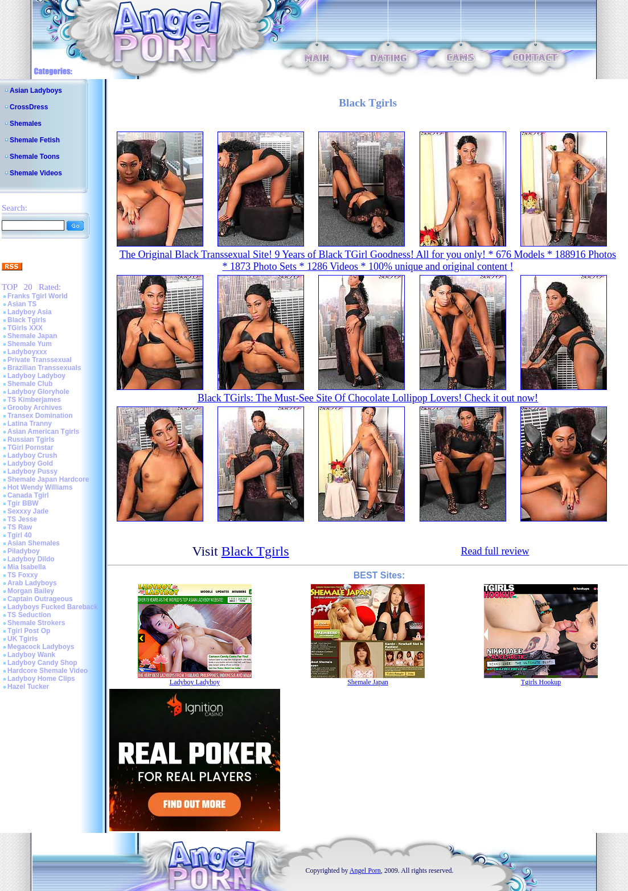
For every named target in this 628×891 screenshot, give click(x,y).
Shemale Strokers (36, 623)
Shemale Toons (35, 157)
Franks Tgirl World (37, 296)
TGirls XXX (25, 328)
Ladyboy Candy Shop (42, 663)
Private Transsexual (39, 360)
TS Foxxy (22, 575)
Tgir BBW (23, 503)
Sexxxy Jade (27, 511)
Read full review (495, 551)
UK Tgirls (22, 639)
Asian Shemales (33, 543)
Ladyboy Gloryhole (38, 392)
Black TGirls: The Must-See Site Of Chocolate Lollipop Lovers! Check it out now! (368, 398)
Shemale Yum (29, 344)
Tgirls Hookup (541, 682)
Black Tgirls (26, 320)
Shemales (26, 124)
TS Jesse (22, 519)
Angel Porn (365, 870)
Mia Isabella (26, 567)
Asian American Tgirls (43, 432)
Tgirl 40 (19, 535)
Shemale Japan (32, 336)
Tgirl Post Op (28, 631)
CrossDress (29, 107)
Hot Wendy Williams (39, 487)
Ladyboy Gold (30, 463)
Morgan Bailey (30, 591)
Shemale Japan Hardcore (48, 479)
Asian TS (21, 304)
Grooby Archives (34, 408)
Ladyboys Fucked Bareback (52, 607)
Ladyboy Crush (32, 455)
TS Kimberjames (34, 400)
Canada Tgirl (28, 495)
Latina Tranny (29, 424)
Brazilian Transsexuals (44, 368)
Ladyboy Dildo (31, 559)
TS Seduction (29, 615)
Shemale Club (29, 384)
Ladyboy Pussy (32, 471)
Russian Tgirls (31, 440)
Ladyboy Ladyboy (36, 376)
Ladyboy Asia (29, 312)
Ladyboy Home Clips (41, 679)
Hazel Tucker (28, 687)
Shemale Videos (36, 173)
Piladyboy (23, 551)
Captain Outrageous (40, 599)
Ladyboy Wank (31, 655)
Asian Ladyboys (36, 91)
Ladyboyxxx (27, 352)
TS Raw (19, 527)
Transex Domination (40, 416)
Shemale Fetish (35, 140)
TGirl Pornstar (30, 447)
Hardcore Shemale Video (47, 671)
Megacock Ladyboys (40, 647)
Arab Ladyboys (32, 583)
